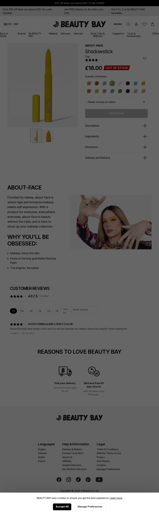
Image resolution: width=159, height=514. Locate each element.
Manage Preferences (90, 506)
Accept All (62, 506)
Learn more (116, 498)
